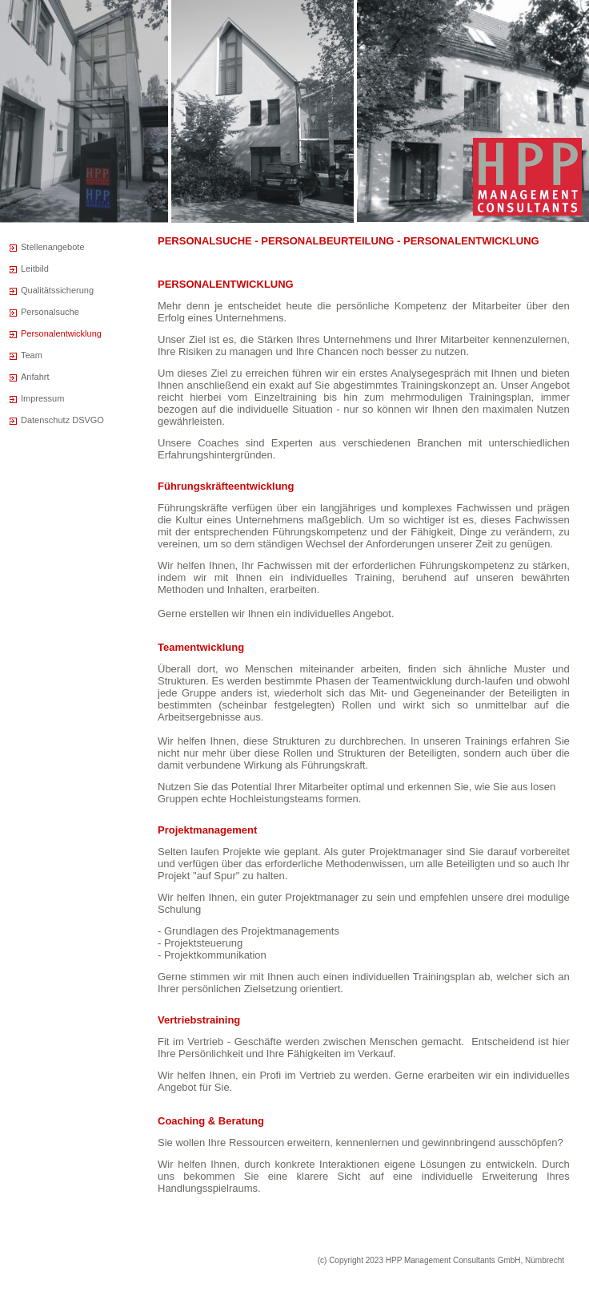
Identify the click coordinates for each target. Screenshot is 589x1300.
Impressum (42, 398)
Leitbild (35, 268)
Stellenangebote (53, 247)
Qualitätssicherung (57, 290)
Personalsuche (50, 312)
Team (31, 355)
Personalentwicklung (61, 333)
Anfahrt (35, 377)
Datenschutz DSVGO (62, 420)
